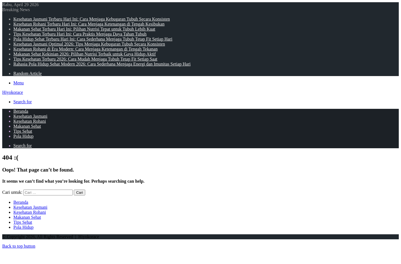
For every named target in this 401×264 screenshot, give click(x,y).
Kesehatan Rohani (29, 121)
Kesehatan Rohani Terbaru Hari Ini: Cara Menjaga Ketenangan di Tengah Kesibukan (89, 24)
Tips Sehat (22, 131)
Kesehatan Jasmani (30, 116)
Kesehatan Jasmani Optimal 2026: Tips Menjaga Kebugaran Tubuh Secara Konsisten (89, 44)
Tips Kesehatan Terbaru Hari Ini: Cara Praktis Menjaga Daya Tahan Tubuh (79, 34)
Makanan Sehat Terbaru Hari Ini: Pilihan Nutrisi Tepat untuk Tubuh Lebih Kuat (84, 29)
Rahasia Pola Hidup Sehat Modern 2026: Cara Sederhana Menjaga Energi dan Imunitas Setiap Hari (101, 64)
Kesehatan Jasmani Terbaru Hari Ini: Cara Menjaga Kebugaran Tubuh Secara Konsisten (91, 19)
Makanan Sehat (27, 126)
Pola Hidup (23, 136)
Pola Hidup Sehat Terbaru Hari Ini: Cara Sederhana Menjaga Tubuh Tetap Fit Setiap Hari (92, 39)
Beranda (20, 111)
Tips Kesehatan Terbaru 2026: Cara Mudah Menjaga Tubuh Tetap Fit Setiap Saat (85, 59)
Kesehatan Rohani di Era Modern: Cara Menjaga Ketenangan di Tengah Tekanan (85, 49)
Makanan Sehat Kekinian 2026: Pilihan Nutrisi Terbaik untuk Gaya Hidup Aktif (84, 54)
